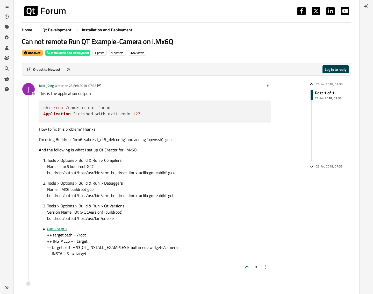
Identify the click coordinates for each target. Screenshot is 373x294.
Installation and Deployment (67, 52)
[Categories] (6, 6)
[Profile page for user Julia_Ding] (28, 89)
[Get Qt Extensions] (6, 79)
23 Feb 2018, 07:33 (82, 85)
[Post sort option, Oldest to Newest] (43, 69)
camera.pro (57, 229)
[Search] (6, 68)
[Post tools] (266, 267)
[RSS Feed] (69, 69)
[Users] (6, 48)
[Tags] (6, 27)
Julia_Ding (46, 85)
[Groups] (6, 58)
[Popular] (6, 37)
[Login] (366, 6)
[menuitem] (366, 6)
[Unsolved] (6, 89)
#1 (268, 85)
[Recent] (6, 16)
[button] (6, 288)
